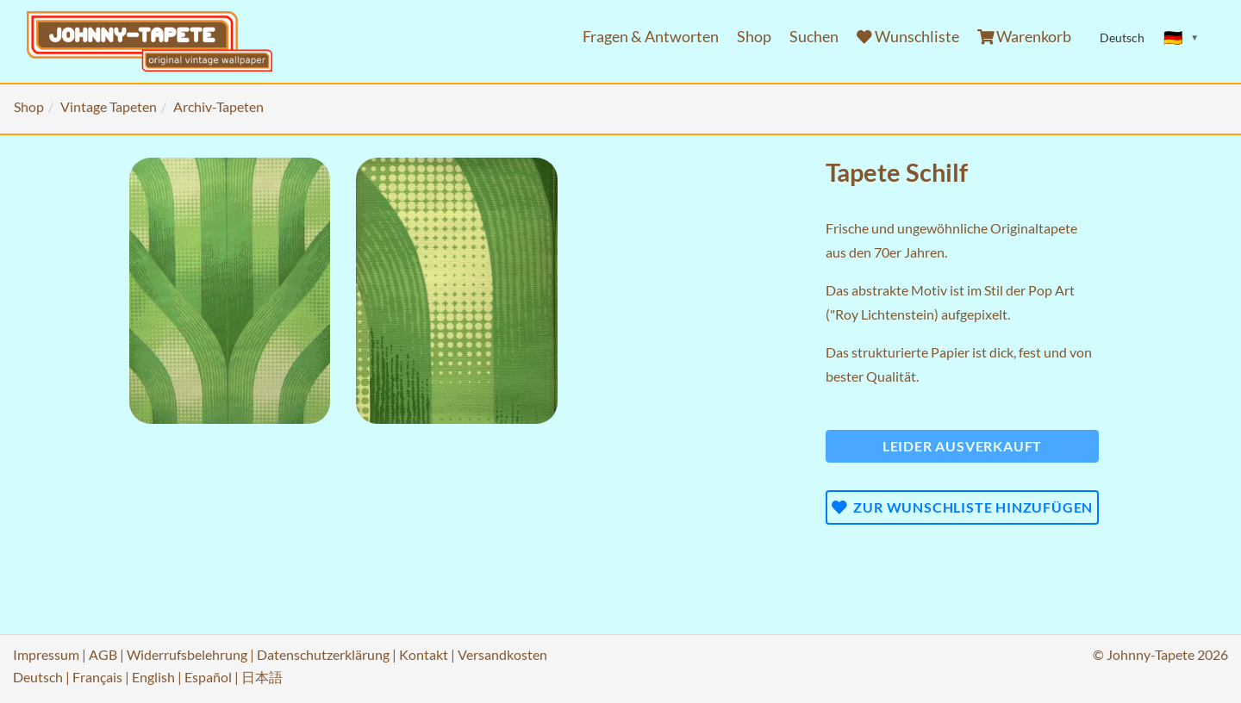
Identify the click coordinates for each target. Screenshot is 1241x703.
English (153, 677)
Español (208, 677)
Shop (754, 37)
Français (97, 677)
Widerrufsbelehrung (187, 654)
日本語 (262, 677)
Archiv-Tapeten (218, 106)
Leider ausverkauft (962, 446)
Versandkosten (502, 654)
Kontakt (423, 654)
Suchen (814, 37)
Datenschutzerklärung (323, 654)
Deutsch (38, 677)
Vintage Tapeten (108, 106)
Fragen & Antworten (651, 37)
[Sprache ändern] (1181, 38)
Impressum (46, 654)
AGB (103, 654)
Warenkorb (1024, 37)
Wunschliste (908, 37)
